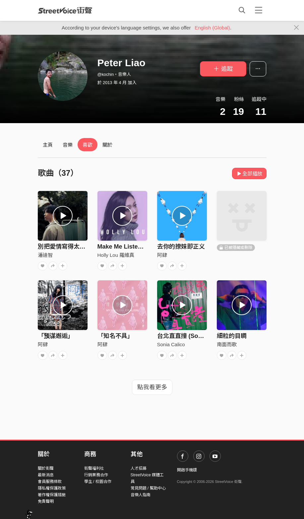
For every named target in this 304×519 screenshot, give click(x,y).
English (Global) (212, 27)
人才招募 (139, 468)
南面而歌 (227, 344)
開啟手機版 (187, 470)
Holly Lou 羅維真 (116, 255)
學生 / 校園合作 (97, 481)
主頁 (48, 145)
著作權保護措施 (52, 495)
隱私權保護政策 (52, 488)
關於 (107, 145)
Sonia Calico (171, 344)
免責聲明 (46, 501)
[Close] (296, 28)
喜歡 (87, 145)
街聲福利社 (94, 468)
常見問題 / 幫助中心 (148, 488)
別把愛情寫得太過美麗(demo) (77, 246)
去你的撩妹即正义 (181, 246)
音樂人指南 (141, 495)
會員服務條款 (50, 481)
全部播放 (249, 173)
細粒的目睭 (232, 336)
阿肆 (162, 255)
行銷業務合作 (96, 475)
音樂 (68, 145)
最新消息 (46, 475)
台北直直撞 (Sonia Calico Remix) (202, 336)
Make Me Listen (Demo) (130, 246)
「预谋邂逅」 (56, 336)
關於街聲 (46, 468)
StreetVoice (65, 10)
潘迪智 (45, 255)
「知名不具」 (115, 336)
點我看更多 (152, 387)
